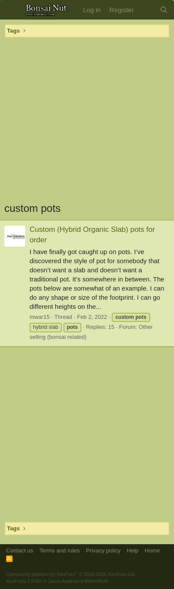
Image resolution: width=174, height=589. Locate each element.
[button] (12, 10)
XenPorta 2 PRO (24, 581)
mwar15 (40, 317)
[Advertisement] (87, 119)
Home (152, 550)
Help (133, 550)
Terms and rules (60, 550)
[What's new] (146, 10)
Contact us (19, 550)
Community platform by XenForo (71, 574)
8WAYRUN (96, 581)
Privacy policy (103, 550)
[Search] (163, 10)
